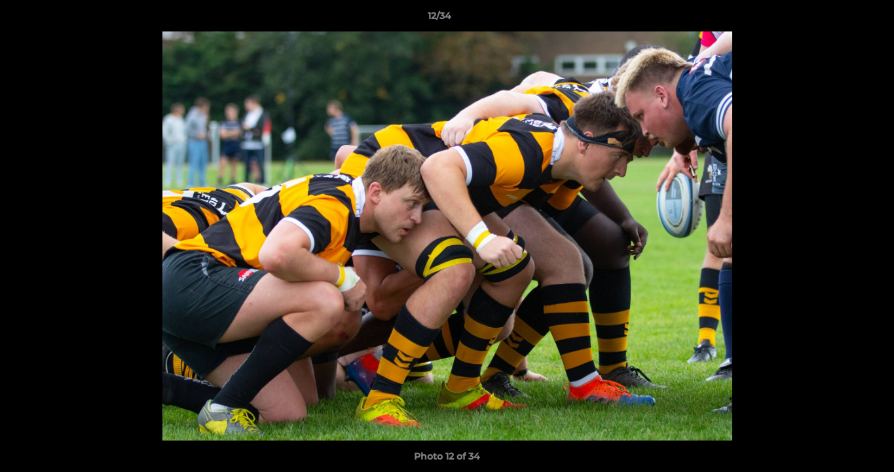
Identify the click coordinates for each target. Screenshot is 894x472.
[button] (839, 19)
